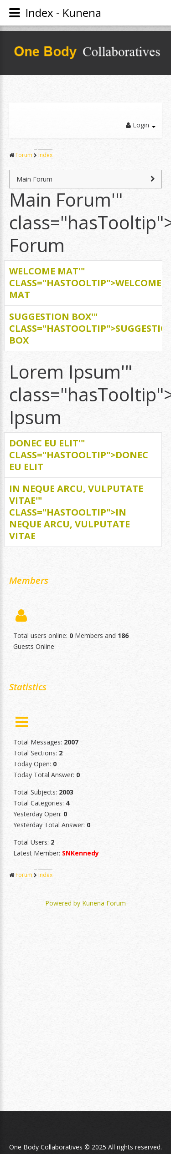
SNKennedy (80, 853)
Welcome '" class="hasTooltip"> (85, 283)
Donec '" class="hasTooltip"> (78, 455)
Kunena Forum (104, 903)
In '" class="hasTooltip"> (76, 512)
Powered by (62, 903)
